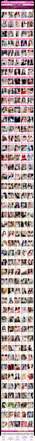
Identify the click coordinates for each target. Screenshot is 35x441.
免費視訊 (6, 18)
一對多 (6, 132)
